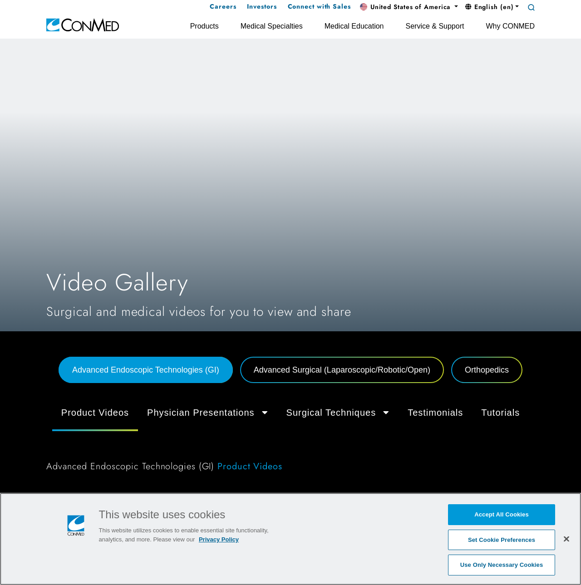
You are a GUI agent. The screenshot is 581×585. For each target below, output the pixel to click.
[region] (290, 539)
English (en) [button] (489, 6)
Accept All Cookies (501, 514)
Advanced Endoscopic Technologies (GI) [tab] (145, 369)
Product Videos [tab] (95, 413)
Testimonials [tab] (435, 413)
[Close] (566, 538)
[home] (82, 24)
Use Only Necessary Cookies (501, 564)
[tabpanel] (290, 439)
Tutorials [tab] (500, 413)
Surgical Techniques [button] (338, 413)
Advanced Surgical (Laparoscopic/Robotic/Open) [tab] (342, 369)
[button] (409, 7)
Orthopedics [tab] (487, 369)
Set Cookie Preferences (501, 539)
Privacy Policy (219, 539)
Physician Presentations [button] (207, 413)
